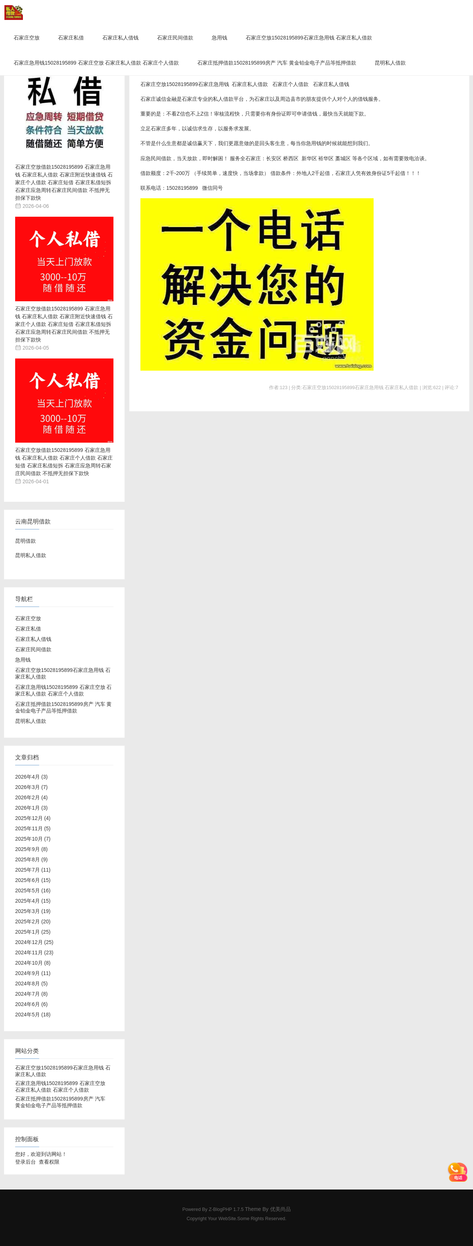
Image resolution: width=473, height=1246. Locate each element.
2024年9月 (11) (33, 973)
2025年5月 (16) (33, 890)
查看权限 (49, 1162)
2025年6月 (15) (33, 880)
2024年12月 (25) (34, 942)
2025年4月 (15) (33, 901)
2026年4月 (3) (31, 777)
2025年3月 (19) (33, 911)
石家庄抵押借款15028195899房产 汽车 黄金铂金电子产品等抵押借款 (276, 63)
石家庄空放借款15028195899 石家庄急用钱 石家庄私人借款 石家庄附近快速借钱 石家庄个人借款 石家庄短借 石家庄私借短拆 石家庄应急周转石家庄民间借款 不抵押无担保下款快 (64, 182)
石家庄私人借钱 (120, 38)
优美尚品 (280, 1209)
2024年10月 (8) (33, 963)
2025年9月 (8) (31, 849)
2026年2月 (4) (31, 797)
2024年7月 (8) (31, 994)
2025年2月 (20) (33, 921)
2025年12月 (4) (33, 818)
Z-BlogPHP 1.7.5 (226, 1209)
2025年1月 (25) (33, 932)
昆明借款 (25, 541)
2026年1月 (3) (31, 808)
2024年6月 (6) (31, 1004)
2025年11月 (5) (33, 828)
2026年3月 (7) (31, 787)
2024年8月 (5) (31, 983)
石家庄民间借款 (175, 38)
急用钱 (219, 38)
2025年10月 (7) (33, 839)
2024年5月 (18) (33, 1014)
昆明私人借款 (390, 63)
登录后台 (25, 1162)
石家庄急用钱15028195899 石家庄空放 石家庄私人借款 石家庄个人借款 (96, 63)
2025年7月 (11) (33, 870)
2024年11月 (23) (34, 952)
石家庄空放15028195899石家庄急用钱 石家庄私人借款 (309, 38)
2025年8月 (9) (31, 859)
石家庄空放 (27, 38)
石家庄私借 (71, 38)
